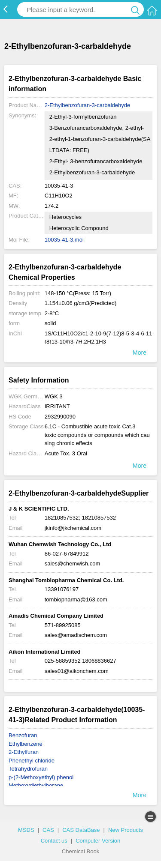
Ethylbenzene (26, 744)
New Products (125, 830)
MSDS (26, 830)
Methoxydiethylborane (36, 785)
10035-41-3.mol (64, 239)
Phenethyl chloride (32, 760)
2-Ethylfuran (24, 752)
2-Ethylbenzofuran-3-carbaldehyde (87, 105)
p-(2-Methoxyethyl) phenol (41, 777)
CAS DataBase (81, 830)
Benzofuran (23, 735)
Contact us (54, 840)
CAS (48, 830)
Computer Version (98, 840)
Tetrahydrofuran (28, 768)
